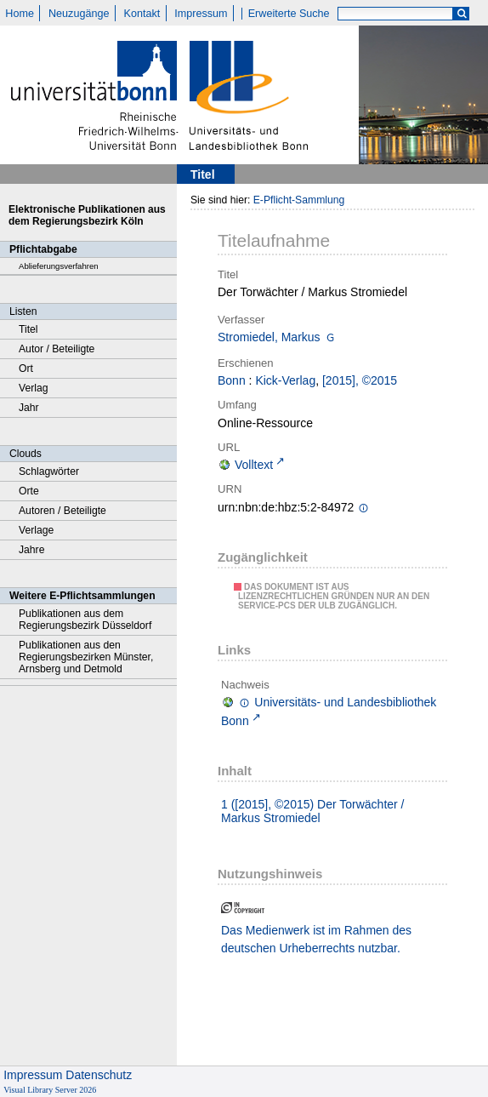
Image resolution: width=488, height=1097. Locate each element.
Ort (26, 368)
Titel (28, 329)
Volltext (254, 464)
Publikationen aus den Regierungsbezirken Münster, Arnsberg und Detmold (86, 657)
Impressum (200, 14)
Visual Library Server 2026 (49, 1089)
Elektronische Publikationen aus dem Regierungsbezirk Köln (87, 215)
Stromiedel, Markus (269, 337)
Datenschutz (98, 1075)
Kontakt (142, 14)
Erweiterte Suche (289, 14)
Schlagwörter (49, 471)
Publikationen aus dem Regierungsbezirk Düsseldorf (85, 619)
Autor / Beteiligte (56, 349)
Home (19, 14)
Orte (29, 491)
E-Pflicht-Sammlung (299, 200)
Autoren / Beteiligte (62, 511)
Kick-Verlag (285, 380)
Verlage (36, 530)
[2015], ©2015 (359, 380)
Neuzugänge (78, 14)
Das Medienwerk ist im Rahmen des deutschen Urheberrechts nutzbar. (316, 939)
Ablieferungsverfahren (59, 266)
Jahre (31, 550)
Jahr (29, 408)
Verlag (33, 388)
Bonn (232, 380)
